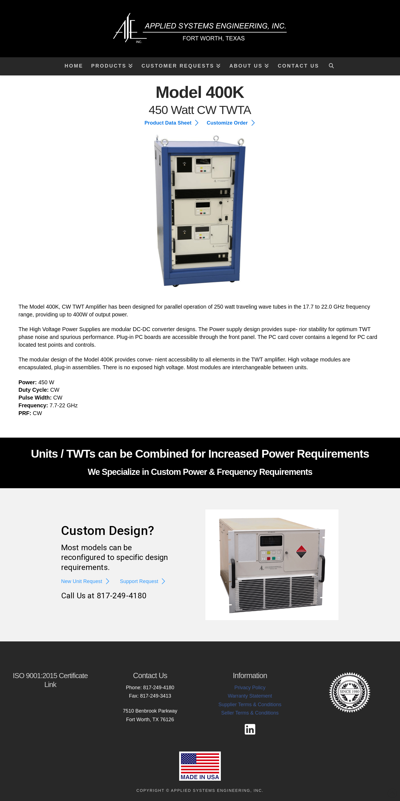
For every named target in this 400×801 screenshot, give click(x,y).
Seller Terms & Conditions (250, 713)
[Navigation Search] (331, 66)
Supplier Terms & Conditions (249, 704)
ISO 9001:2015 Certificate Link (50, 679)
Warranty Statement (250, 696)
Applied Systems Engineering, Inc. (217, 790)
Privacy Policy (250, 687)
